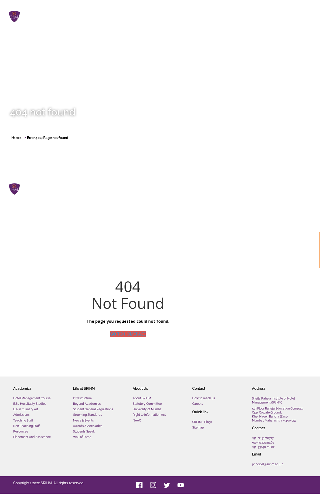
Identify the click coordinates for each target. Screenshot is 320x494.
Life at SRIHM (230, 16)
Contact (295, 16)
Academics (194, 16)
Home (166, 16)
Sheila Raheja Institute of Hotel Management (77, 13)
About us (265, 16)
